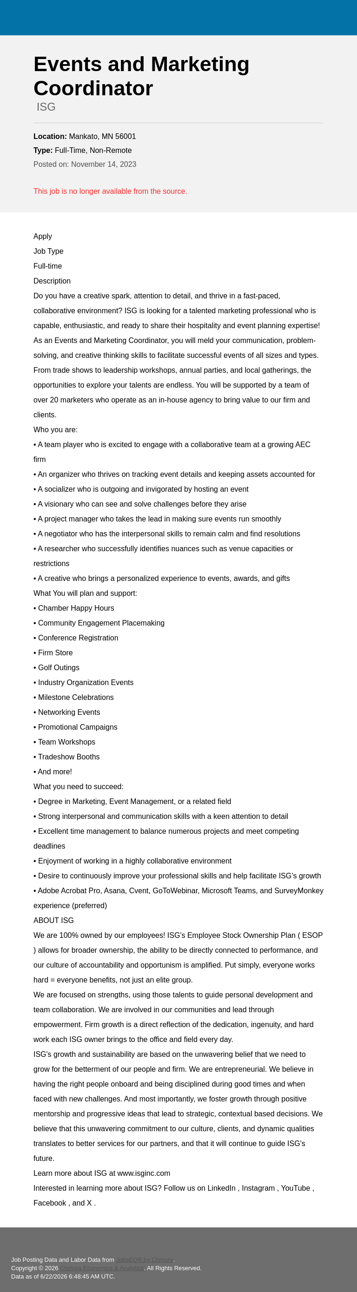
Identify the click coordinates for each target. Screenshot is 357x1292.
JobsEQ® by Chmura (144, 1259)
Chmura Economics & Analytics (102, 1268)
